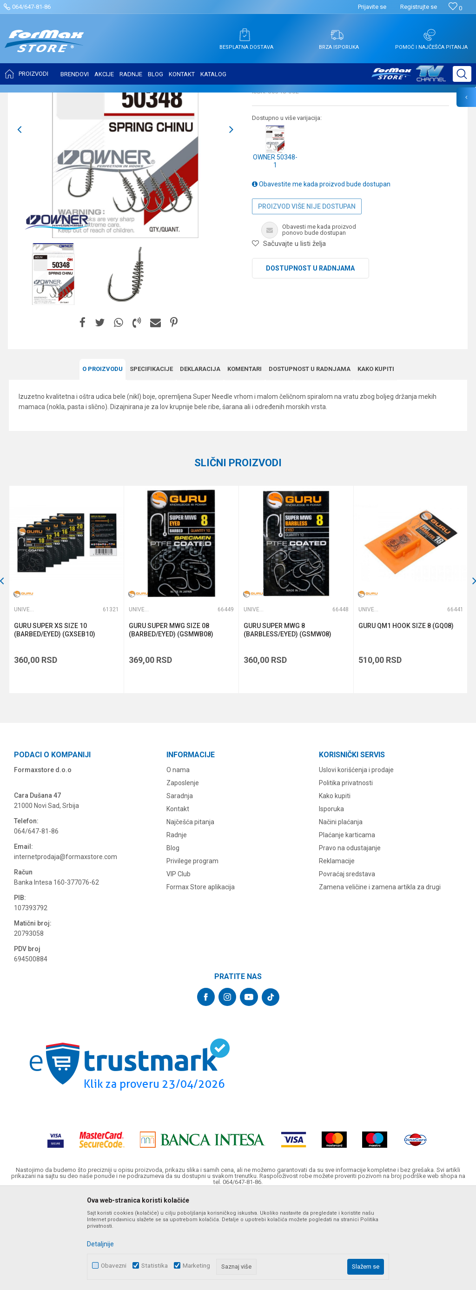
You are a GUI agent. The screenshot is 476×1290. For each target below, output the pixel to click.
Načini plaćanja (341, 912)
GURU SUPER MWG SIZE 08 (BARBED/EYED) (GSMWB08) (171, 721)
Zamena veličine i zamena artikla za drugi (380, 977)
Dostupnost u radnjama (310, 360)
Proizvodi (62, 98)
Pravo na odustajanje (350, 938)
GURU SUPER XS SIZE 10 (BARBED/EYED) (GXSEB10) (55, 721)
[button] (462, 74)
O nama (178, 860)
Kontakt (177, 899)
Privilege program (192, 951)
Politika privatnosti (346, 873)
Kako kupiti (375, 460)
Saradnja (179, 886)
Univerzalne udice (127, 98)
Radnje (176, 925)
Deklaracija (200, 460)
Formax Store (26, 98)
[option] (53, 366)
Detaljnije (100, 1244)
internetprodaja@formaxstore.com (65, 947)
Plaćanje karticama (347, 925)
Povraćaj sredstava (347, 964)
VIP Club (178, 964)
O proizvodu (102, 460)
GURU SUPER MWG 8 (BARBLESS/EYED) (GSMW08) (287, 721)
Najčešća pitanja (190, 912)
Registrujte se (418, 6)
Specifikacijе (151, 460)
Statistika (154, 1265)
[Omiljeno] (455, 8)
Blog (172, 938)
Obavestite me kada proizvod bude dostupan (321, 276)
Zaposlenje (182, 873)
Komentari (244, 460)
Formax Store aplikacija (200, 977)
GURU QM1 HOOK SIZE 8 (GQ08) (405, 717)
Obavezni (113, 1265)
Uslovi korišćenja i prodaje (356, 860)
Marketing (196, 1265)
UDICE (89, 98)
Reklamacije (337, 951)
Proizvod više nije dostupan (307, 298)
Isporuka (331, 899)
